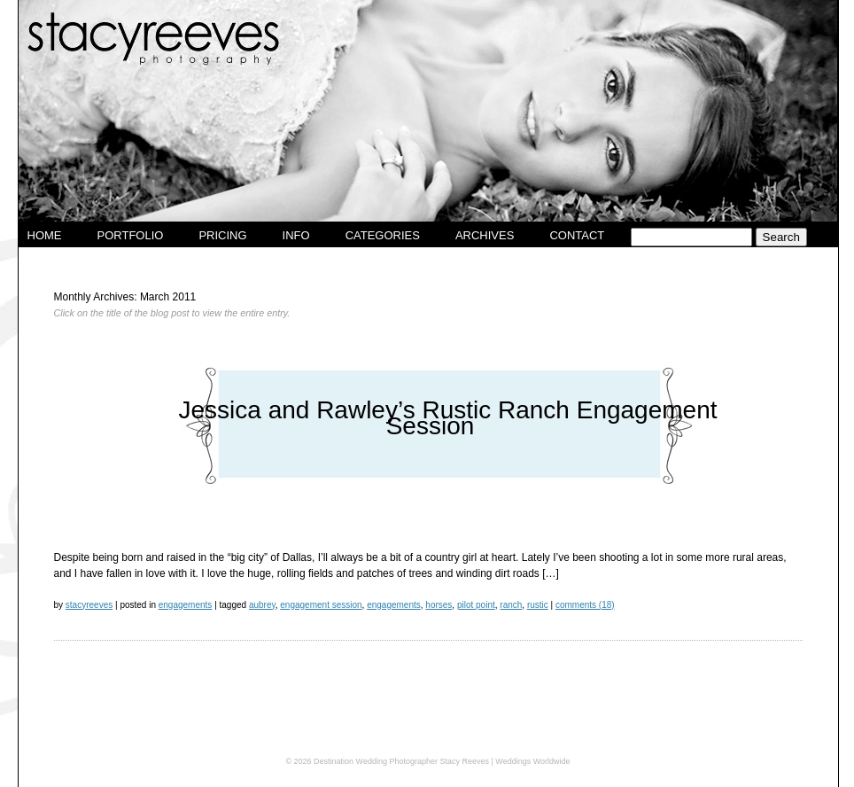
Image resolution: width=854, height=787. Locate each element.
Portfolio (130, 235)
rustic (537, 605)
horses (438, 605)
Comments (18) (585, 605)
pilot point (476, 605)
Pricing (222, 235)
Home (44, 235)
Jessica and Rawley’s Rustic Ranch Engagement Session (447, 418)
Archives (484, 235)
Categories (382, 235)
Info (296, 235)
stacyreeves (89, 605)
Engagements (186, 605)
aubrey (262, 605)
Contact (576, 235)
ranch (511, 605)
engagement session (320, 605)
